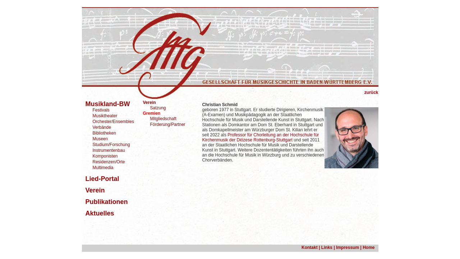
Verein (149, 102)
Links (326, 247)
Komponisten (105, 156)
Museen (100, 138)
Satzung (158, 107)
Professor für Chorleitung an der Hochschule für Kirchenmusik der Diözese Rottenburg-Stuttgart (260, 137)
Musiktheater (105, 115)
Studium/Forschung (111, 144)
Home (368, 247)
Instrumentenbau (109, 150)
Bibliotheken (104, 133)
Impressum (347, 247)
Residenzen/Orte (109, 161)
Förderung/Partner (167, 124)
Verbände (102, 127)
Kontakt (310, 247)
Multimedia (103, 167)
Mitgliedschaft (163, 118)
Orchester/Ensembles (113, 121)
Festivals (101, 110)
